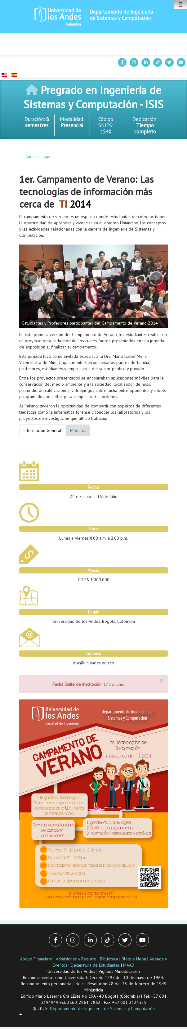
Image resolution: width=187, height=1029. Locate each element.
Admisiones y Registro (76, 959)
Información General (42, 430)
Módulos (78, 430)
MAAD (128, 965)
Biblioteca (109, 959)
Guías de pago (37, 156)
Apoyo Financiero (36, 959)
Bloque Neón (134, 959)
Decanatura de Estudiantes (95, 965)
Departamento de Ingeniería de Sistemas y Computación (102, 1008)
